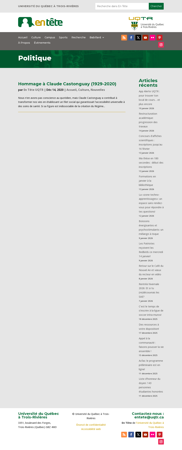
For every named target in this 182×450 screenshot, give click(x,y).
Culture (36, 37)
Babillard (95, 37)
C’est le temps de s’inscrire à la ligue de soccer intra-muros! (151, 311)
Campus (50, 37)
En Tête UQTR (33, 90)
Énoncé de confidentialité (91, 424)
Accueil (22, 37)
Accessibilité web (91, 429)
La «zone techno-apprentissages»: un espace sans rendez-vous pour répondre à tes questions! (151, 203)
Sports (63, 37)
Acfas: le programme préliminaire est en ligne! (151, 365)
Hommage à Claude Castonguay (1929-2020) (67, 83)
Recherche (78, 37)
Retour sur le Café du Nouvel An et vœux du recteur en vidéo (151, 270)
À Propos (24, 43)
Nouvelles (98, 90)
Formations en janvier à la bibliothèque (147, 181)
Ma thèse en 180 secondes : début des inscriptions (151, 163)
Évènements (42, 43)
